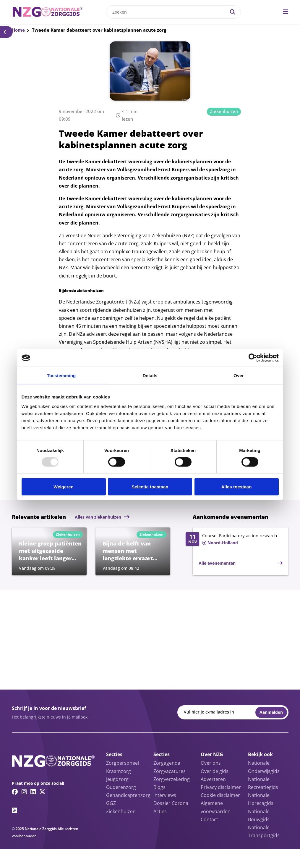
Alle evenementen (217, 563)
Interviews (164, 795)
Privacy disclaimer (221, 787)
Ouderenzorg (121, 787)
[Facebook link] (15, 791)
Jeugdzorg (117, 779)
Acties (160, 811)
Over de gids (214, 771)
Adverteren (213, 779)
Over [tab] (238, 375)
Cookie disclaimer (220, 795)
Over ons (211, 763)
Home (18, 30)
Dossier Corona (170, 803)
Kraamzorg (118, 771)
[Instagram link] (24, 791)
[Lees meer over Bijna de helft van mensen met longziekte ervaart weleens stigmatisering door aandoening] (132, 551)
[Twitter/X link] (42, 791)
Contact (209, 819)
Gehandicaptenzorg (128, 795)
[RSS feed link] (14, 810)
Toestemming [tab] (61, 375)
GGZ (111, 803)
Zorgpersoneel (122, 763)
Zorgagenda (166, 763)
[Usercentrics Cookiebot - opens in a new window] (253, 358)
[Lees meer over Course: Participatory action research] (234, 539)
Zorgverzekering (171, 779)
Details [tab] (150, 375)
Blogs (159, 787)
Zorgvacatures (169, 771)
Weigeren (63, 486)
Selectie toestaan (150, 486)
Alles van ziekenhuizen (98, 517)
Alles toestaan (236, 486)
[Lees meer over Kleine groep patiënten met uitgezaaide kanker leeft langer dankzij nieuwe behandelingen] (49, 551)
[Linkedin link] (33, 791)
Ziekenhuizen (224, 111)
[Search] (232, 12)
